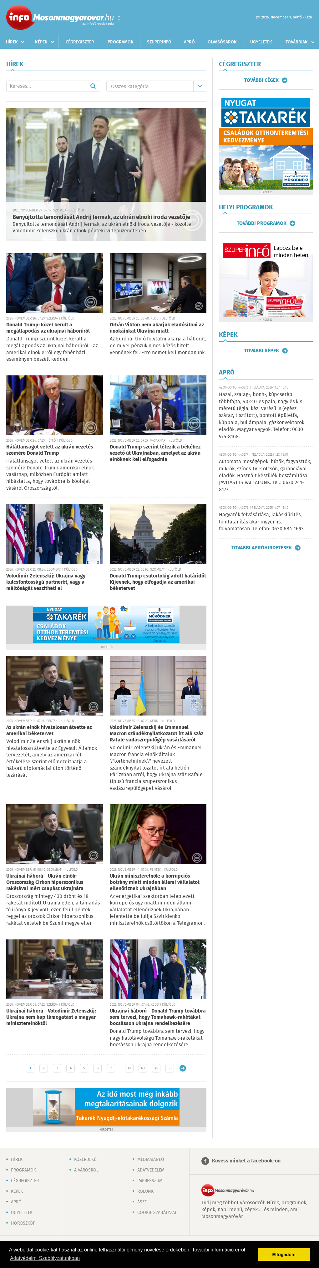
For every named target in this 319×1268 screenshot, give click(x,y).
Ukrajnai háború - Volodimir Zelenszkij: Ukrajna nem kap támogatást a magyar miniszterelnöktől (51, 1017)
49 (156, 1068)
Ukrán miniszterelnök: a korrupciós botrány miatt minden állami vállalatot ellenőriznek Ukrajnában (155, 882)
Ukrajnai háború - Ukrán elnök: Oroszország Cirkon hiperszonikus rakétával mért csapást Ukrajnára (45, 882)
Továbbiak (297, 42)
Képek (41, 42)
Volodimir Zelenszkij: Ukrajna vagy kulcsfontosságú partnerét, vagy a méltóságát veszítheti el (45, 582)
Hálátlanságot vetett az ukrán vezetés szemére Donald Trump (49, 450)
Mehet (93, 86)
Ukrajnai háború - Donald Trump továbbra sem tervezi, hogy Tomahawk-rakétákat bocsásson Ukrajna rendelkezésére (158, 1017)
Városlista (119, 18)
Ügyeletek (261, 42)
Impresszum (150, 1180)
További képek (261, 351)
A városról (86, 1170)
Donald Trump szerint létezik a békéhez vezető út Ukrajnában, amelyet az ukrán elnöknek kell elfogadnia (155, 453)
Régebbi (183, 1068)
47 (129, 1068)
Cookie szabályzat (157, 1212)
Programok (121, 42)
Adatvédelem (151, 1170)
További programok (261, 223)
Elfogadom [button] (284, 1254)
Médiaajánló (150, 1159)
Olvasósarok (222, 42)
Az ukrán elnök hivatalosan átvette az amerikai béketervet (49, 731)
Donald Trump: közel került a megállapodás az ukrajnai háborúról (48, 328)
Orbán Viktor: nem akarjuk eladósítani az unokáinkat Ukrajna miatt (157, 328)
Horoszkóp (23, 1223)
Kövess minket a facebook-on (246, 1161)
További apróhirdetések (261, 548)
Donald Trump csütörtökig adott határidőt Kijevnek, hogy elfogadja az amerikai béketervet (158, 582)
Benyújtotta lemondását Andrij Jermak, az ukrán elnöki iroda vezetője (101, 217)
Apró (189, 42)
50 (170, 1068)
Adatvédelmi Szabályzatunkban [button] (45, 1258)
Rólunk (145, 1191)
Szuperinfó (159, 42)
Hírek (12, 42)
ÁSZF (142, 1202)
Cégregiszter (80, 42)
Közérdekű (85, 1159)
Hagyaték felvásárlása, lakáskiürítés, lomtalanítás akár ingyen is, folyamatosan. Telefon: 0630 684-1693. (262, 522)
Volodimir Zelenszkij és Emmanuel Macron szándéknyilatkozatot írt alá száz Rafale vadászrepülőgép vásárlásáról (156, 734)
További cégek (261, 80)
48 (143, 1068)
